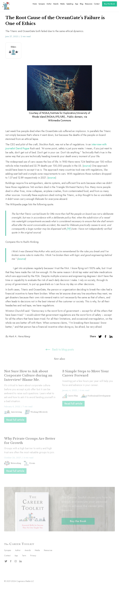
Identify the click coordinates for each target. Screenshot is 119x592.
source (86, 166)
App (76, 4)
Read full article (15, 420)
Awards (55, 4)
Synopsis (42, 4)
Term (24, 555)
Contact (96, 4)
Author (49, 4)
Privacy (33, 555)
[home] (6, 5)
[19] (69, 229)
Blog (81, 4)
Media (62, 4)
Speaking (69, 4)
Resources (88, 4)
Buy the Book (109, 4)
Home (35, 4)
